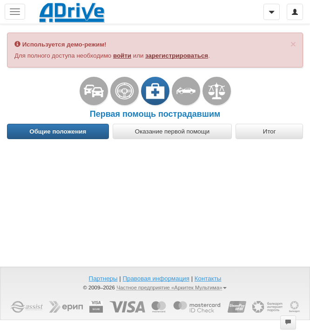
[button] (288, 322)
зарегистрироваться (176, 55)
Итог (269, 131)
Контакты (208, 278)
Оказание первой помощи (172, 131)
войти (122, 55)
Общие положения (57, 131)
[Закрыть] (293, 44)
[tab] (58, 131)
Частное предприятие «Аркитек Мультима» (171, 287)
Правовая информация (155, 278)
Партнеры (103, 278)
